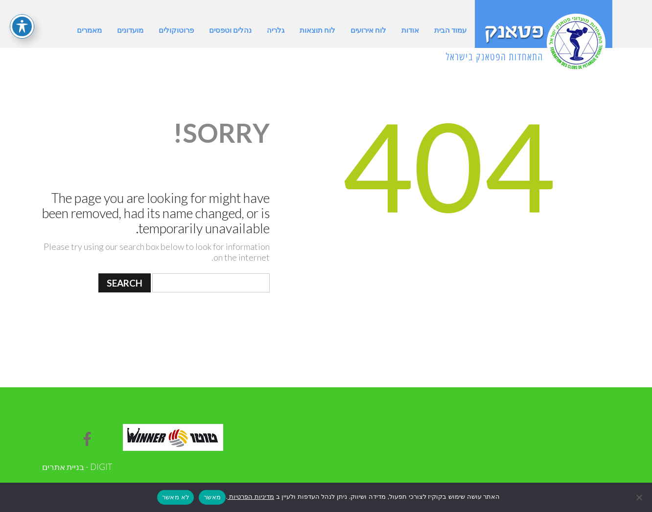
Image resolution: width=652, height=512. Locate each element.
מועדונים (130, 29)
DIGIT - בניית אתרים (77, 467)
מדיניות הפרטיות (251, 496)
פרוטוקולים (176, 29)
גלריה (275, 29)
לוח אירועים (368, 29)
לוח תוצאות (317, 29)
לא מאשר (175, 497)
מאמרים (89, 29)
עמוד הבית (450, 29)
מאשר (212, 497)
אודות (410, 29)
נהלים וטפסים (230, 29)
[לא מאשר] (640, 497)
